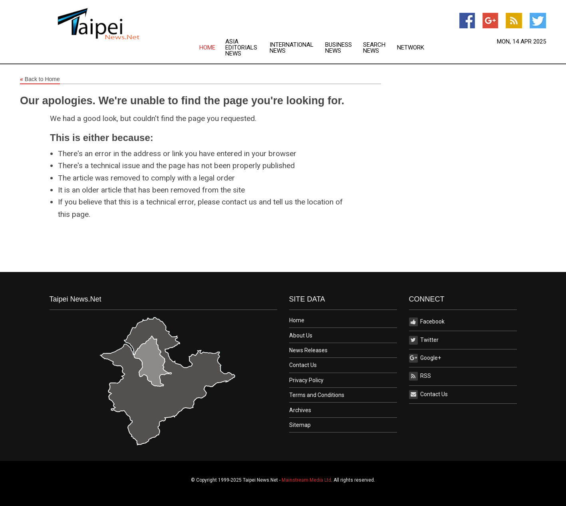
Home (207, 48)
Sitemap (300, 425)
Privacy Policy (306, 380)
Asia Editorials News (241, 48)
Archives (300, 410)
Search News (374, 48)
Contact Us (303, 365)
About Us (300, 335)
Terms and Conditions (316, 395)
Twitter (424, 340)
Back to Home (40, 79)
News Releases (308, 350)
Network (410, 48)
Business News (338, 48)
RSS (420, 376)
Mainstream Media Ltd (306, 480)
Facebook (427, 321)
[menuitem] (212, 48)
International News (292, 48)
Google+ (425, 358)
